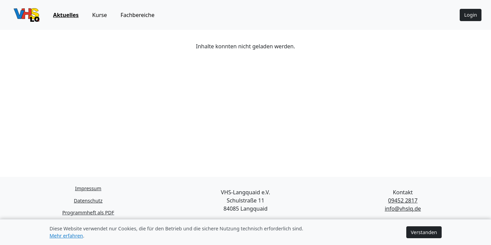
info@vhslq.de (403, 208)
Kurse (99, 15)
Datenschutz (88, 200)
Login (470, 15)
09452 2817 (403, 200)
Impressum (88, 188)
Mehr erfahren (66, 235)
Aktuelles (66, 15)
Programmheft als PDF (88, 212)
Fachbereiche (137, 15)
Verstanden (424, 232)
